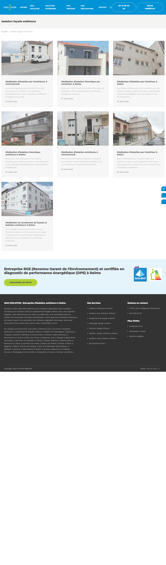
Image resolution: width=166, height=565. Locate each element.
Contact (103, 7)
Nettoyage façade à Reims (100, 323)
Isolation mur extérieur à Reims (102, 313)
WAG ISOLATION (34, 7)
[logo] (10, 7)
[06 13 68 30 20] (163, 201)
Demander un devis (21, 282)
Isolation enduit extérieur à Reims (103, 333)
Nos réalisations (87, 7)
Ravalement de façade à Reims (102, 318)
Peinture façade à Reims (99, 328)
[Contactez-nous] (163, 195)
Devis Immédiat (150, 7)
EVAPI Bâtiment (25, 369)
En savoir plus (12, 101)
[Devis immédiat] (163, 188)
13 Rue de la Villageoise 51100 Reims (144, 308)
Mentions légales (136, 336)
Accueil (23, 7)
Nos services (71, 7)
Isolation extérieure (50, 7)
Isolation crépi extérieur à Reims (102, 338)
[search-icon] (111, 7)
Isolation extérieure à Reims (101, 308)
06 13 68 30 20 (123, 7)
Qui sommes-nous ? (97, 343)
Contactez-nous (136, 326)
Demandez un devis (137, 331)
